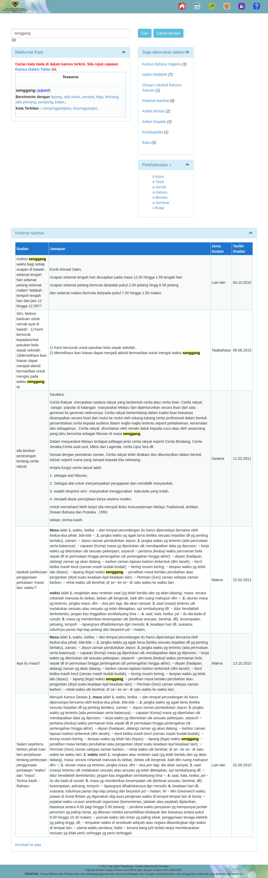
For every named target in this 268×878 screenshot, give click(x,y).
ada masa (72, 97)
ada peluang (26, 102)
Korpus (158, 176)
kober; (60, 102)
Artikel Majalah (154, 122)
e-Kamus (160, 192)
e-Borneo (160, 197)
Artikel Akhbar (153, 111)
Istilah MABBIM (154, 74)
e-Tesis (158, 182)
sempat (88, 97)
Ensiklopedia (152, 132)
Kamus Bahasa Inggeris (161, 64)
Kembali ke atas (28, 845)
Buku (146, 142)
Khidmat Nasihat (155, 101)
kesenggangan (85, 108)
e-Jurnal (159, 187)
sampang (45, 102)
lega (99, 97)
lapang (56, 97)
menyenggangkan (56, 108)
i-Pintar (158, 208)
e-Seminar (161, 203)
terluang (112, 97)
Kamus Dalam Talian (33, 69)
